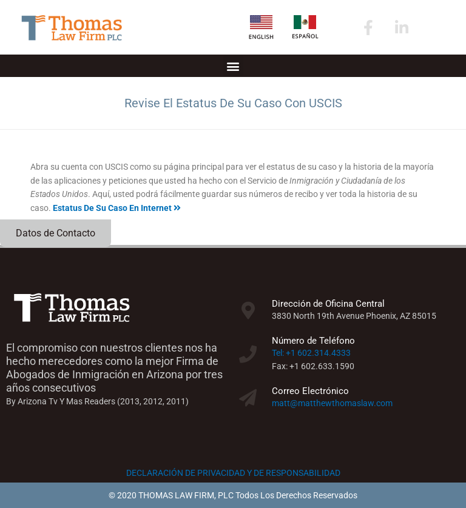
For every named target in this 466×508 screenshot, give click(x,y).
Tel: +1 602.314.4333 (311, 353)
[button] (233, 66)
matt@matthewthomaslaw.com (332, 403)
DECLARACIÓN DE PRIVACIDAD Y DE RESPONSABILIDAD (233, 473)
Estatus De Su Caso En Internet (117, 208)
